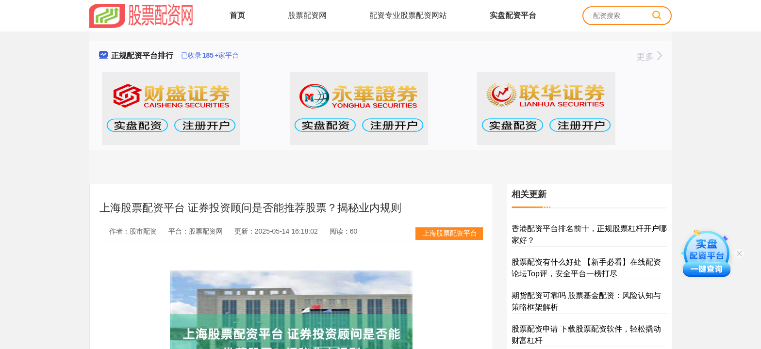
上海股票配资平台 (450, 233)
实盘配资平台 (513, 15)
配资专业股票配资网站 (408, 15)
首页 (237, 15)
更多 (649, 57)
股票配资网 (307, 15)
